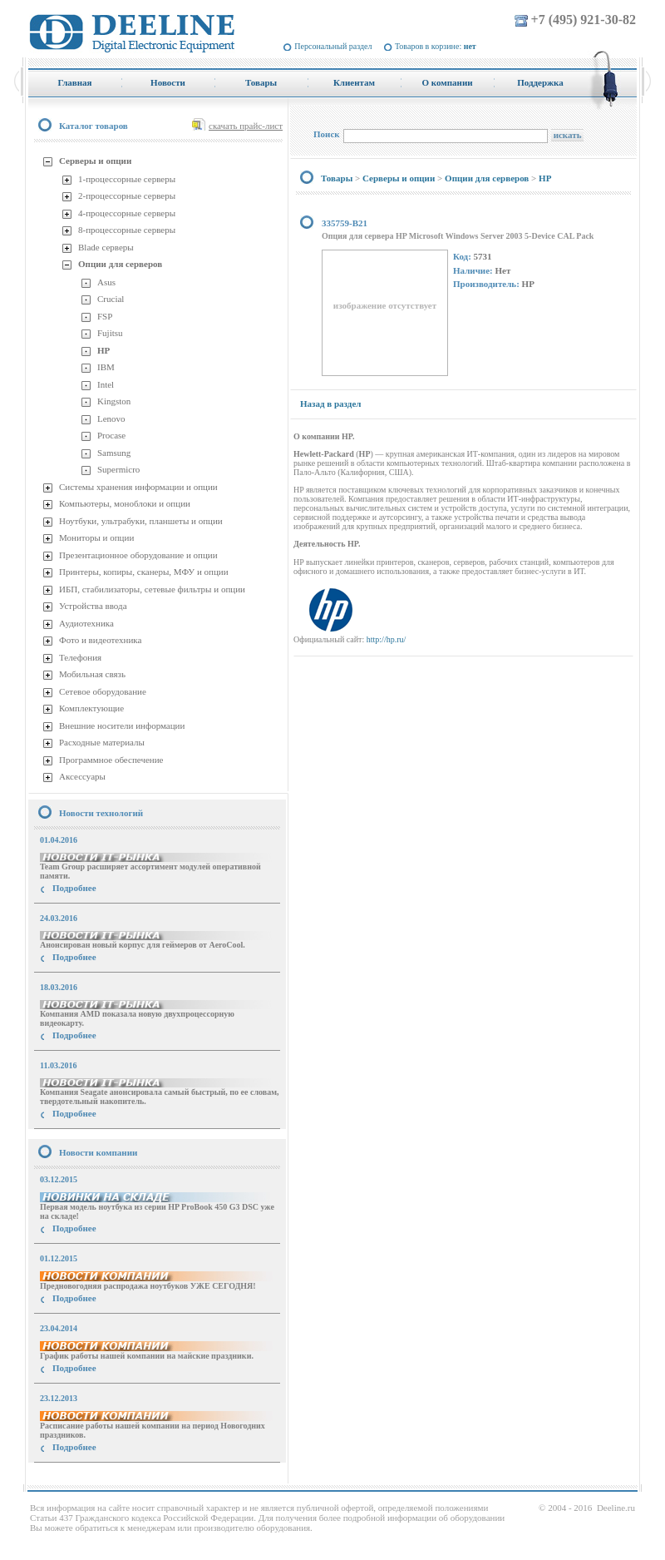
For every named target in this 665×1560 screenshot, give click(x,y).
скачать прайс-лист (246, 126)
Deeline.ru (616, 1508)
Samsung (114, 453)
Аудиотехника (86, 623)
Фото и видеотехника (100, 640)
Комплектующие (91, 708)
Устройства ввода (93, 606)
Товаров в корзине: (435, 46)
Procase (111, 435)
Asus (106, 282)
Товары (336, 178)
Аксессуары (82, 776)
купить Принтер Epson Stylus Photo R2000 (102, 1477)
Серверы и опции (95, 161)
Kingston (114, 401)
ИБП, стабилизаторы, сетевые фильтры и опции (152, 589)
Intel (105, 384)
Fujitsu (110, 333)
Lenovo (111, 418)
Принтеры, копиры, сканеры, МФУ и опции (144, 572)
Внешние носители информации (122, 725)
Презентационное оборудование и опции (138, 555)
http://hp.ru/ (386, 639)
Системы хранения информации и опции (138, 487)
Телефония (80, 657)
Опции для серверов (120, 264)
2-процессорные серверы (126, 196)
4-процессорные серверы (126, 213)
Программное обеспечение (111, 760)
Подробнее (74, 888)
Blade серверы (106, 247)
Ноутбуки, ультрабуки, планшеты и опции (141, 521)
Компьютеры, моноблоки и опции (124, 503)
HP (103, 350)
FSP (104, 316)
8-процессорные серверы (126, 230)
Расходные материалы (102, 742)
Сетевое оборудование (102, 691)
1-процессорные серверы (126, 179)
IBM (106, 367)
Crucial (110, 299)
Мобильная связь (92, 674)
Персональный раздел (333, 46)
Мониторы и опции (96, 537)
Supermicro (118, 469)
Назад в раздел (330, 404)
